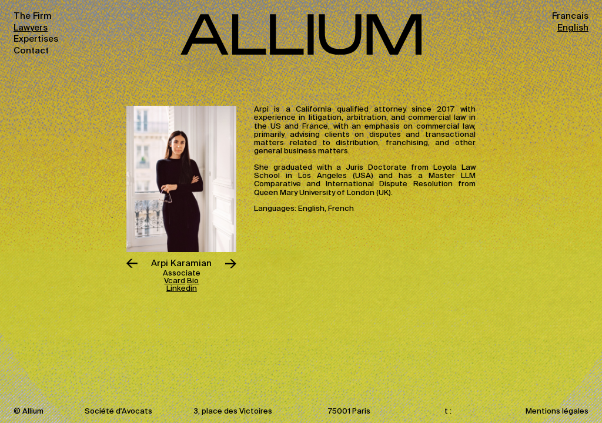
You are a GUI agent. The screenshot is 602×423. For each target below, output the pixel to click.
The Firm (33, 16)
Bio (193, 281)
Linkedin (181, 289)
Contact (31, 50)
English (572, 28)
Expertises (36, 39)
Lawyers (31, 28)
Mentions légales (557, 411)
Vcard (174, 281)
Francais (570, 16)
